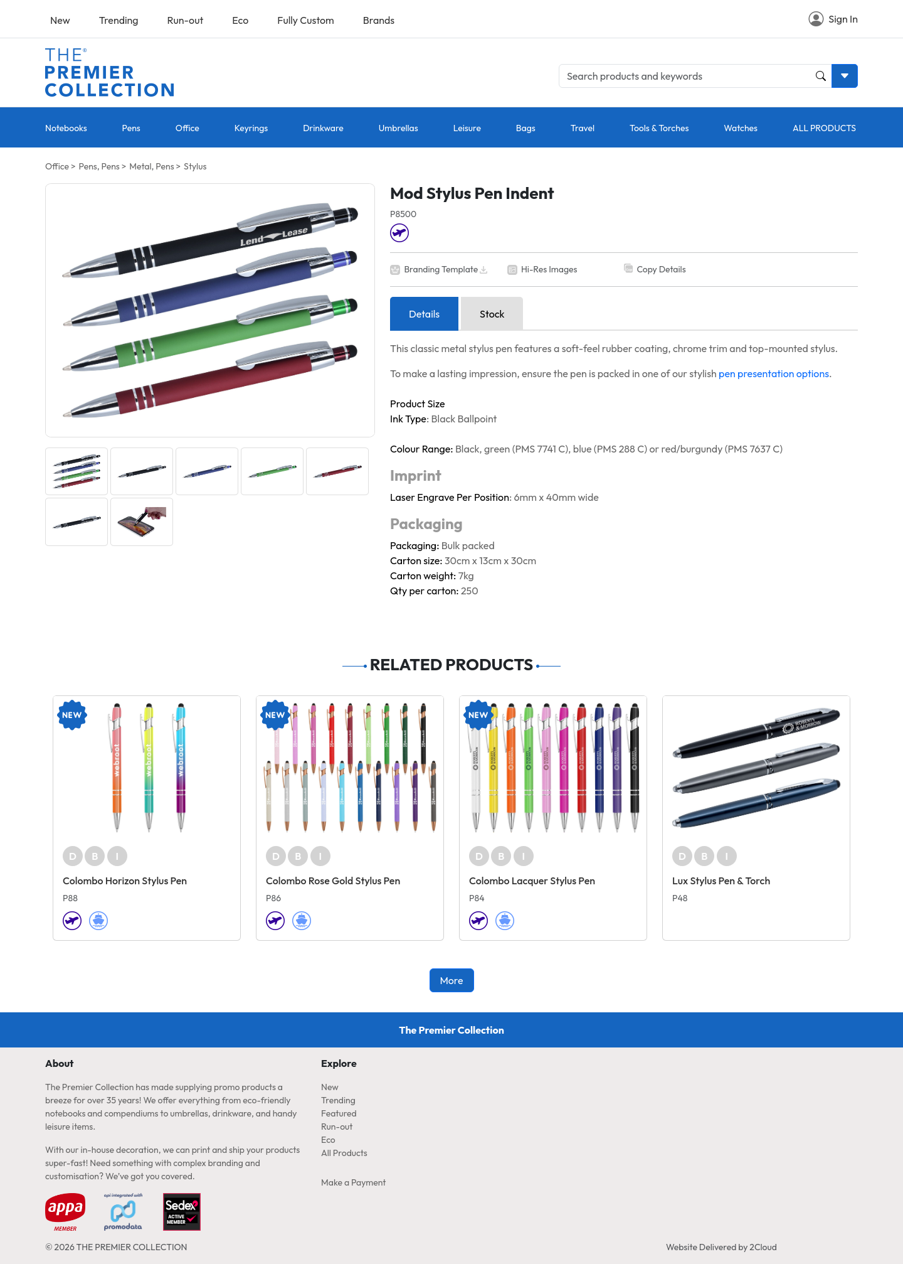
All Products (344, 1153)
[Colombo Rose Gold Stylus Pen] (349, 768)
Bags (526, 128)
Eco (240, 20)
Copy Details (660, 269)
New (60, 20)
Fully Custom (305, 20)
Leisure (467, 128)
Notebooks (66, 128)
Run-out (185, 20)
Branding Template (441, 269)
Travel (582, 128)
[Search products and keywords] (695, 76)
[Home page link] (109, 71)
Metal (140, 166)
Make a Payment (353, 1182)
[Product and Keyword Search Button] (821, 76)
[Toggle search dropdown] (845, 76)
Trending (119, 20)
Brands (378, 20)
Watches (741, 128)
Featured (339, 1113)
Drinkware (323, 128)
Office (187, 128)
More (451, 980)
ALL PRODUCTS (824, 128)
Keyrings (251, 128)
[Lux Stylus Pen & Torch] (756, 768)
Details (424, 314)
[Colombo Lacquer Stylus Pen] (553, 768)
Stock (492, 314)
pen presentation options (774, 373)
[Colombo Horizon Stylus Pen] (146, 768)
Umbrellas (398, 128)
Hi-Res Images (549, 269)
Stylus (195, 166)
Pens (131, 128)
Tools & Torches (659, 128)
